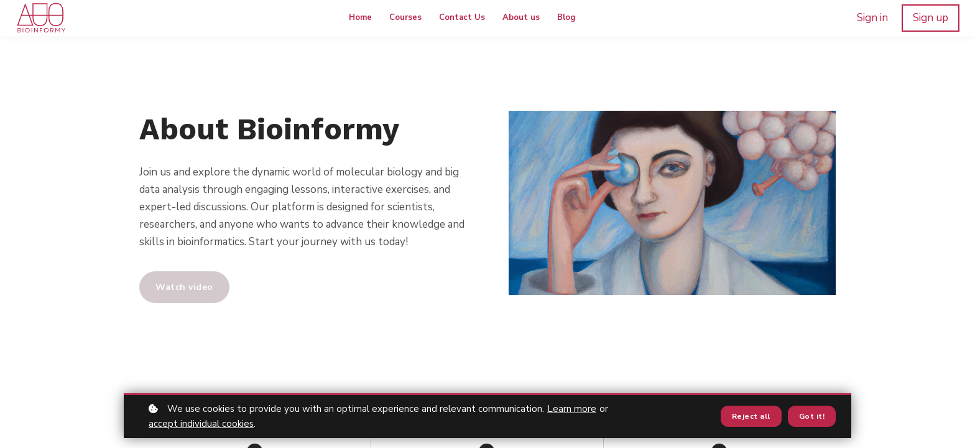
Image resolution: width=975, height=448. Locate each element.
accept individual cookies (201, 424)
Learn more (571, 409)
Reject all (751, 416)
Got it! (812, 416)
